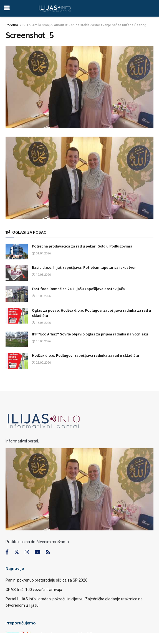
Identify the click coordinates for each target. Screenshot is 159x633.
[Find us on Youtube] (37, 552)
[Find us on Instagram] (27, 552)
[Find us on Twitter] (16, 552)
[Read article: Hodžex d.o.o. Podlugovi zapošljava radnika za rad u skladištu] (17, 361)
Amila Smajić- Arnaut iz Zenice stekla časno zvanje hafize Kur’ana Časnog (89, 25)
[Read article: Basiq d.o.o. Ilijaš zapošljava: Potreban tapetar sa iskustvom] (17, 273)
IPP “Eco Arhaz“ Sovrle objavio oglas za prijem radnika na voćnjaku (90, 334)
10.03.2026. (42, 341)
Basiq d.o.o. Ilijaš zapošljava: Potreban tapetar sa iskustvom (85, 267)
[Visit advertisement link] (79, 178)
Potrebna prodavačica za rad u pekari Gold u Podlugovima (82, 246)
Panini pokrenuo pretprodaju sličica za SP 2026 (46, 580)
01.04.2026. (42, 253)
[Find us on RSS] (48, 552)
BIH (25, 25)
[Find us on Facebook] (7, 552)
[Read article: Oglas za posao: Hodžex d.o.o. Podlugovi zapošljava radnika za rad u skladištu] (17, 316)
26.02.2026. (42, 362)
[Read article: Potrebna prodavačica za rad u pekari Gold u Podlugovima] (17, 251)
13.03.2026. (42, 323)
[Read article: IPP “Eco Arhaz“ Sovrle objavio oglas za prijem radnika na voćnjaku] (17, 339)
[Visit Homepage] (55, 8)
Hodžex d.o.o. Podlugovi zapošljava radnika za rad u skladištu (85, 355)
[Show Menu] (6, 8)
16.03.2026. (42, 296)
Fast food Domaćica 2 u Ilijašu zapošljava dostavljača (78, 288)
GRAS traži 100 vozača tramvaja (34, 589)
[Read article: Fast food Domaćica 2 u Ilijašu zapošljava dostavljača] (17, 294)
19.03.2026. (42, 275)
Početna (12, 25)
